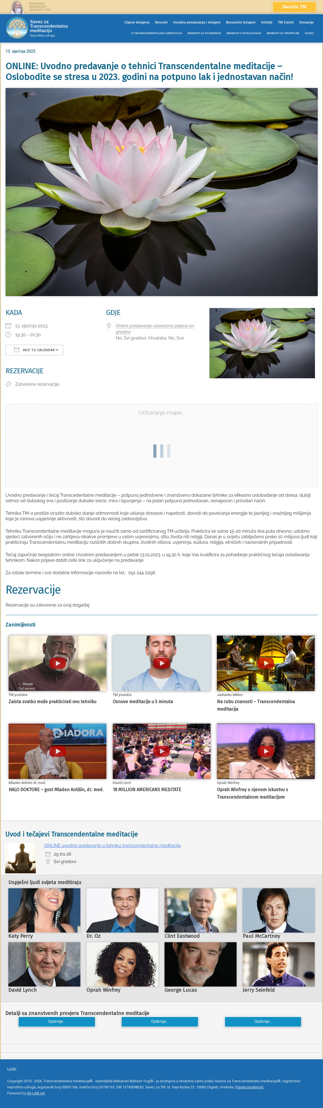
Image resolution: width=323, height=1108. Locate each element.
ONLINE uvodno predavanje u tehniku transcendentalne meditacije (112, 845)
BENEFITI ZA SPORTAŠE (283, 33)
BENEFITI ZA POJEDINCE (204, 33)
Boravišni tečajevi (240, 22)
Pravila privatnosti (249, 1087)
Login (11, 1068)
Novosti (161, 22)
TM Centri (286, 22)
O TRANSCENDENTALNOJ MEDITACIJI (156, 33)
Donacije (306, 22)
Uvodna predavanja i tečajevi (197, 22)
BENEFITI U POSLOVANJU (244, 33)
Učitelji (266, 22)
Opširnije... (57, 1021)
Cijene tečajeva (136, 22)
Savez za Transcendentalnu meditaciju (49, 26)
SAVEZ (309, 33)
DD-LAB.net (36, 1093)
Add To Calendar (34, 349)
